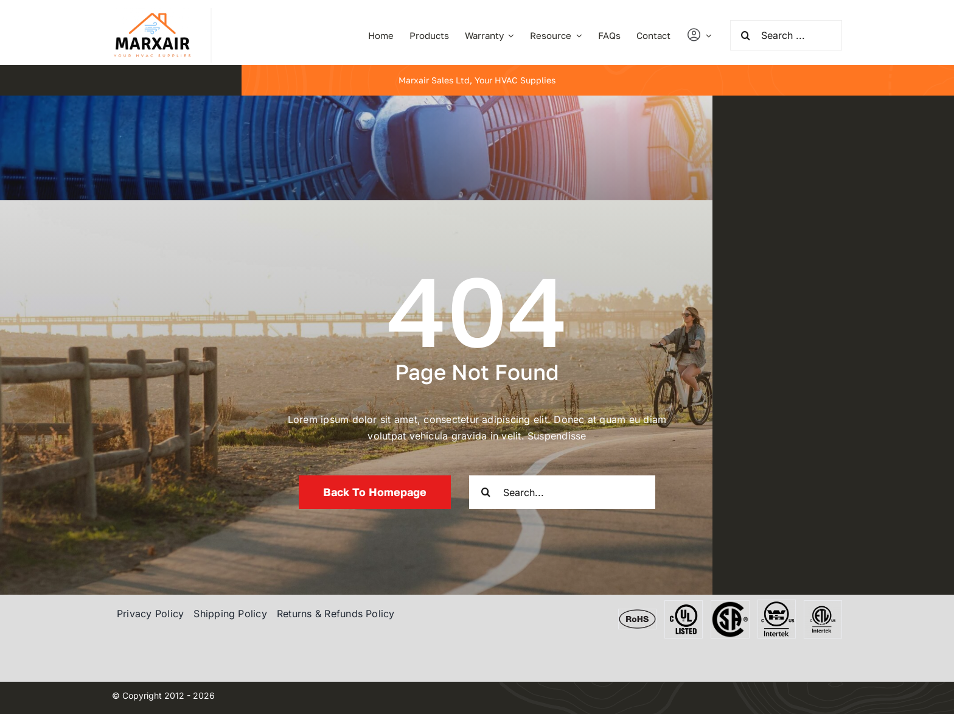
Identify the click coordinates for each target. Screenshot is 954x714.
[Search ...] (786, 35)
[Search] (745, 35)
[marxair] (152, 13)
